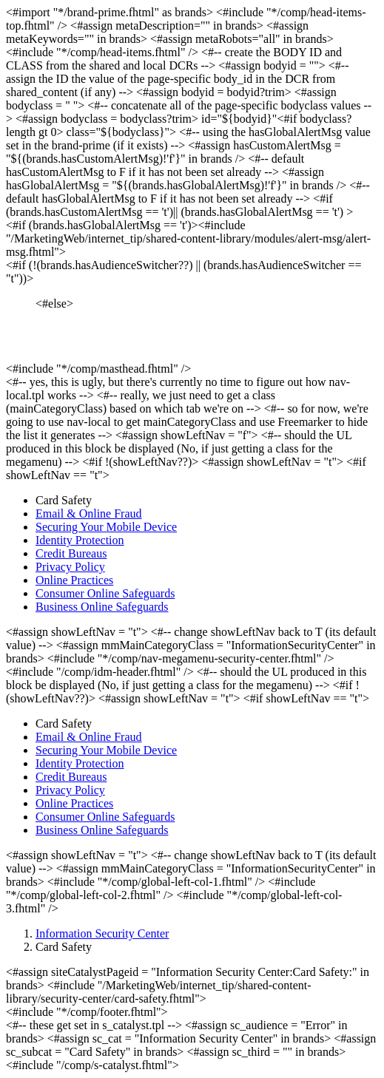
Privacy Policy (70, 566)
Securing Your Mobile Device (106, 527)
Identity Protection (80, 540)
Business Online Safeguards (102, 606)
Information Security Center (102, 933)
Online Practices (74, 580)
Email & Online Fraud (89, 513)
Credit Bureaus (71, 553)
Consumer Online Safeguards (105, 593)
